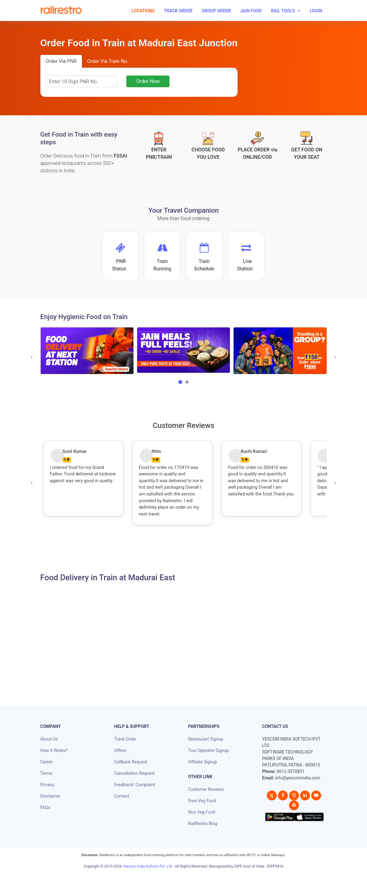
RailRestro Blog (203, 823)
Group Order (216, 10)
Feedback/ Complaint (134, 784)
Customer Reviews (206, 789)
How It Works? (54, 750)
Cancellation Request (134, 773)
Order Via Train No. (107, 61)
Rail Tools (283, 10)
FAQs (45, 807)
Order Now (148, 81)
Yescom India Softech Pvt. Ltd (147, 866)
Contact (121, 796)
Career (46, 761)
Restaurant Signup (205, 739)
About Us (49, 739)
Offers (120, 750)
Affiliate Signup (202, 761)
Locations (143, 10)
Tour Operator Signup (208, 750)
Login (316, 10)
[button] (180, 382)
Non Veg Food (201, 812)
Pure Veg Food (202, 800)
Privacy (47, 784)
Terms (46, 773)
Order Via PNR (61, 61)
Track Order (178, 10)
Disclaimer (50, 796)
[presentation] (32, 357)
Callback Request (131, 761)
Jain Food (251, 10)
